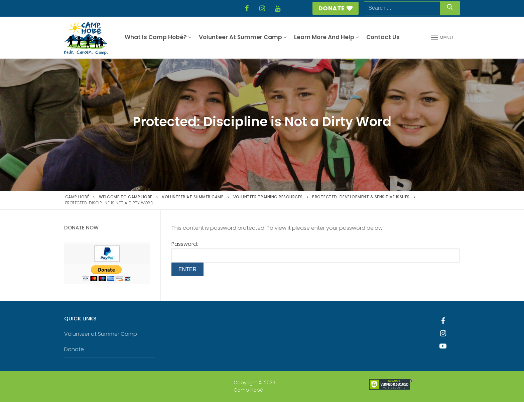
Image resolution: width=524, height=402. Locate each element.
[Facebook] (246, 8)
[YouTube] (277, 8)
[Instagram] (262, 8)
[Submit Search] (450, 8)
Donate (335, 8)
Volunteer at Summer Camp (100, 334)
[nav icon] (442, 38)
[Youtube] (443, 346)
